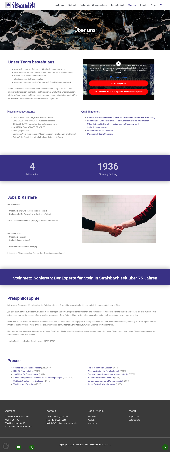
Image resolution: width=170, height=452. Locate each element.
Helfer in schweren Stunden (37, 368)
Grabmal (72, 5)
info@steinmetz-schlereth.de (64, 423)
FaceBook (92, 416)
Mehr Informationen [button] (93, 77)
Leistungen (59, 5)
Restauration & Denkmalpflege (93, 5)
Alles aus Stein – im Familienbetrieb (41, 371)
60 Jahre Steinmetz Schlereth (38, 377)
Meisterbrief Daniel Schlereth (75, 130)
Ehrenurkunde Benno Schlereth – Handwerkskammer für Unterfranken (93, 121)
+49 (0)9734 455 (61, 416)
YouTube (91, 420)
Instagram (92, 423)
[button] (161, 5)
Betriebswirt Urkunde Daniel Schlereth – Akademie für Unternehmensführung (96, 117)
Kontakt (143, 5)
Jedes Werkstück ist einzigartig (39, 384)
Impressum (134, 416)
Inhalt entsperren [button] (93, 83)
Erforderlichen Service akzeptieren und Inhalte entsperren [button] (93, 91)
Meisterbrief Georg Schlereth (75, 134)
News (153, 5)
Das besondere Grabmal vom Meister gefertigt (45, 374)
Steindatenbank (117, 5)
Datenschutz (134, 420)
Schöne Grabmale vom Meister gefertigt (43, 381)
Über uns (132, 5)
